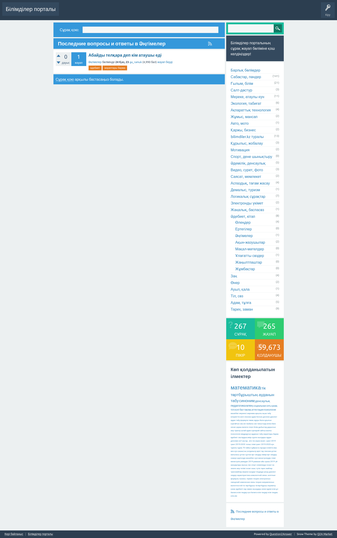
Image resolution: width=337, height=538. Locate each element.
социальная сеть (262, 406)
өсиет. (263, 441)
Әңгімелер (95, 62)
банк (274, 424)
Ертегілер (243, 229)
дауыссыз (271, 427)
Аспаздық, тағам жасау (250, 183)
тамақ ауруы (254, 420)
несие (233, 427)
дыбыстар (262, 427)
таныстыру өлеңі (264, 424)
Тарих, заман (242, 309)
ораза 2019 (270, 462)
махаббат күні (252, 458)
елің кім (234, 496)
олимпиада (261, 465)
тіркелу (237, 431)
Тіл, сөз (237, 296)
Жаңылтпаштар (248, 262)
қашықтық (242, 451)
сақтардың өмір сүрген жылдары (252, 437)
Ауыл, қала (240, 289)
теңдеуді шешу (262, 472)
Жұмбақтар (245, 269)
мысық (245, 465)
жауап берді (165, 62)
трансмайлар (236, 472)
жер (232, 431)
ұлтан (242, 455)
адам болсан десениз (260, 417)
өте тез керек (254, 441)
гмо (249, 465)
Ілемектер (148, 12)
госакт (248, 468)
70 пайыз (247, 448)
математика (246, 387)
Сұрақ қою (209, 12)
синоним (246, 400)
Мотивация (240, 150)
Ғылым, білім (242, 83)
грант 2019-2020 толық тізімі (243, 444)
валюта (245, 427)
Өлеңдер (243, 222)
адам (248, 431)
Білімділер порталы (31, 9)
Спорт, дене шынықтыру (251, 157)
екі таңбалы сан (250, 424)
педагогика (238, 405)
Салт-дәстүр (241, 90)
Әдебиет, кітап (243, 216)
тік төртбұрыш (249, 486)
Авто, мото (240, 123)
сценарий (255, 431)
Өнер (235, 283)
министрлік (235, 462)
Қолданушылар (186, 12)
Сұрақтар (99, 12)
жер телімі (241, 468)
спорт (253, 465)
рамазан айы (259, 462)
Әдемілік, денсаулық (248, 163)
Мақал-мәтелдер (249, 249)
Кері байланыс (14, 534)
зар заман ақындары (252, 489)
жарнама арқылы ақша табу (259, 413)
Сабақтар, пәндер (246, 77)
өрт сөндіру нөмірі (259, 455)
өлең (249, 405)
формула (244, 420)
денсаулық (262, 401)
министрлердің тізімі (267, 458)
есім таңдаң (273, 492)
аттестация (258, 409)
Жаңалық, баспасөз (247, 210)
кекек (264, 489)
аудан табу (235, 420)
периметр (271, 486)
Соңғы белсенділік (75, 12)
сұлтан (248, 455)
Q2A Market (324, 533)
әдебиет (95, 67)
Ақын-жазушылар (250, 242)
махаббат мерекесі (239, 413)
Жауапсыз (130, 12)
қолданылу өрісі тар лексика (259, 451)
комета (270, 448)
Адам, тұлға (241, 303)
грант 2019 (271, 441)
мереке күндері (248, 472)
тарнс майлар (266, 468)
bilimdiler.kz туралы (247, 137)
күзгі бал (239, 409)
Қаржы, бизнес (243, 130)
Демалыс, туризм (245, 190)
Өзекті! (114, 12)
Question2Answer (281, 533)
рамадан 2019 (246, 462)
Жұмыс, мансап (244, 117)
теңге (251, 427)
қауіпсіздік (241, 458)
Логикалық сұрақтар (248, 196)
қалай (243, 431)
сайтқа (262, 431)
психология (270, 409)
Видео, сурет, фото (247, 170)
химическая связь (247, 482)
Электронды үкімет (247, 203)
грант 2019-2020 (263, 444)
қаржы (239, 427)
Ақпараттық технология (251, 110)
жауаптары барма (114, 67)
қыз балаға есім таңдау (257, 492)
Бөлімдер (166, 12)
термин (250, 479)
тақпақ (247, 409)
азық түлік (255, 468)
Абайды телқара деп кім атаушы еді (125, 55)
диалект (273, 417)
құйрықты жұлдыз (259, 448)
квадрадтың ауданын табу (252, 434)
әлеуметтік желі (237, 417)
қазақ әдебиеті (237, 489)
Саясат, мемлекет (246, 176)
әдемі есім (271, 489)
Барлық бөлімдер (245, 70)
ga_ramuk (136, 62)
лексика (247, 417)
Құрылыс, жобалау (247, 143)
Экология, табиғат (246, 103)
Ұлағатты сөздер (249, 256)
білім (256, 427)
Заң (234, 276)
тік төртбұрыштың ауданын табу (252, 394)
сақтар (245, 441)
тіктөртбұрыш (261, 486)
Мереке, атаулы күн (247, 97)
